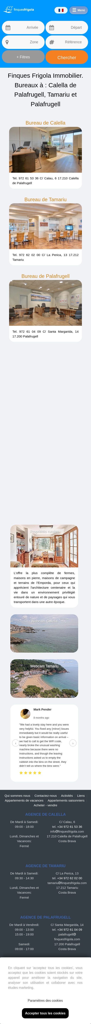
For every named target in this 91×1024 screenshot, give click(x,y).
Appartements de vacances (24, 800)
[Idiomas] (60, 10)
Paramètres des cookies (45, 1000)
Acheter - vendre (45, 805)
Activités (67, 795)
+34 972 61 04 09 (69, 929)
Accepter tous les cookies (45, 1013)
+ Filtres (23, 57)
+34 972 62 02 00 (69, 878)
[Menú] (78, 10)
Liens (81, 795)
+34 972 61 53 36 (69, 826)
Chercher (66, 57)
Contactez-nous (46, 795)
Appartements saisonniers (66, 800)
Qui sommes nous (17, 795)
